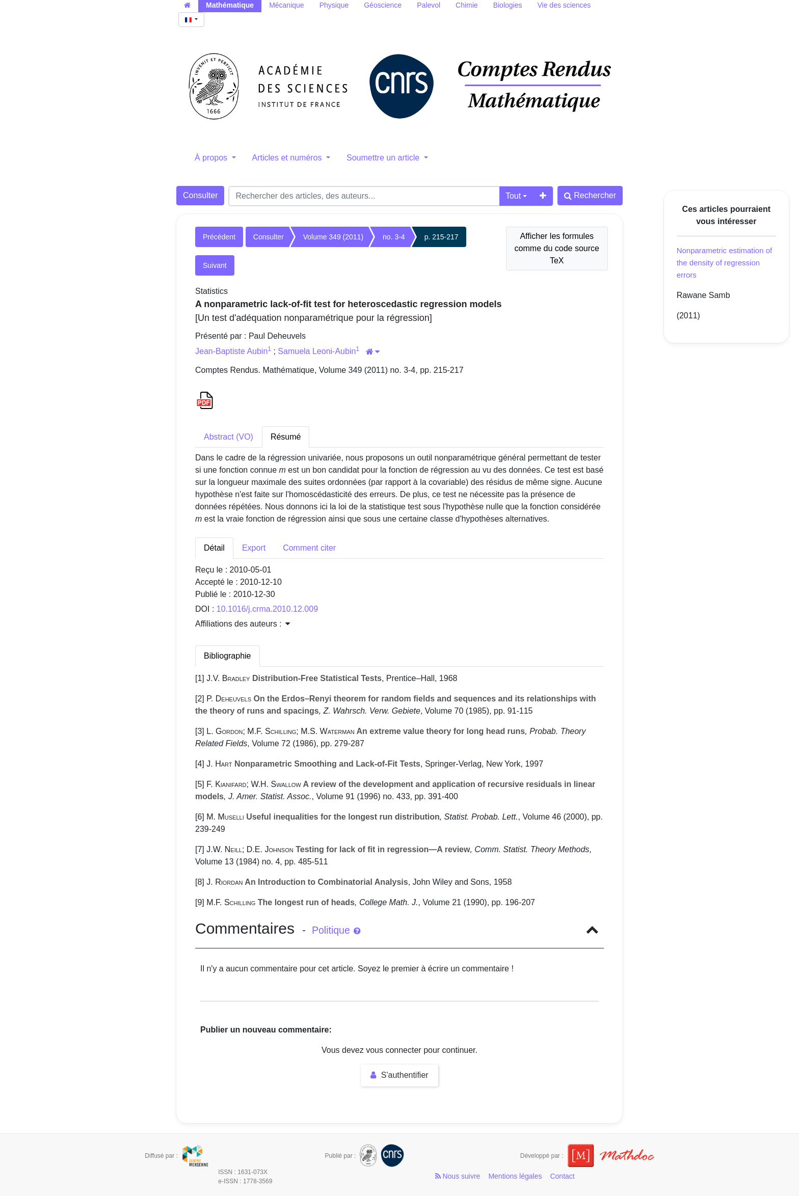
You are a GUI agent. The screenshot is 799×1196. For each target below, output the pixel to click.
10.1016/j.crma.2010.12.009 (267, 609)
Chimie (467, 5)
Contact (562, 1176)
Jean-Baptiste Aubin (231, 351)
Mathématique (230, 5)
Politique (336, 930)
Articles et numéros (288, 157)
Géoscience (383, 5)
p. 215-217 (441, 237)
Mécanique (286, 5)
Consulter (200, 195)
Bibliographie (227, 655)
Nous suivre (458, 1176)
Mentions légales (515, 1176)
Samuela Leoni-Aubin (317, 351)
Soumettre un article (384, 157)
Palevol (428, 5)
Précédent (219, 237)
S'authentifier (399, 1075)
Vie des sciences (564, 5)
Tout (513, 196)
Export (253, 547)
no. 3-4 (394, 237)
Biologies (507, 5)
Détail (214, 547)
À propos (212, 157)
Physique (334, 5)
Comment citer (309, 547)
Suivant (215, 265)
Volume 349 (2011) (333, 237)
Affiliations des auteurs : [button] (242, 623)
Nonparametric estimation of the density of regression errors (725, 262)
